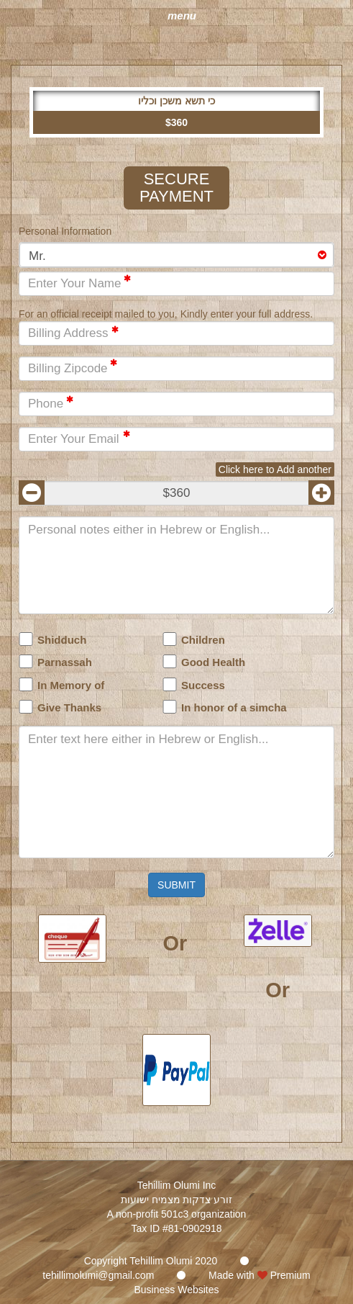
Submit (176, 885)
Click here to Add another (275, 469)
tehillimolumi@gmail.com (98, 1275)
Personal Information (65, 231)
